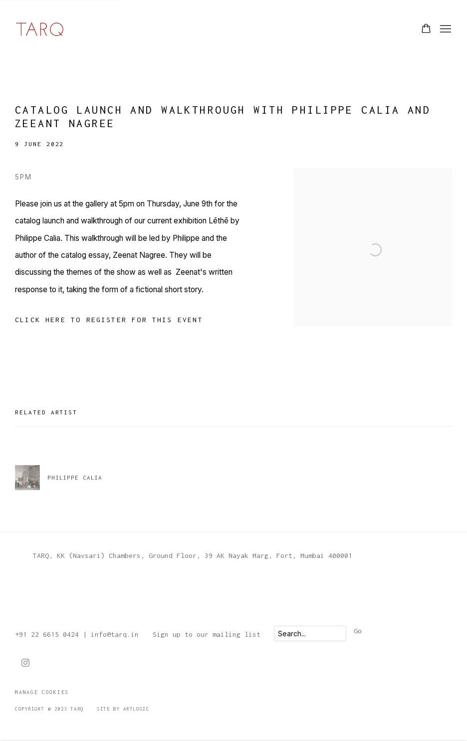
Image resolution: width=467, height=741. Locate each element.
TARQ (40, 29)
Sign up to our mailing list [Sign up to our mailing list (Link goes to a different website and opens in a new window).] (206, 634)
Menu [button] (444, 29)
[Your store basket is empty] (426, 29)
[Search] (310, 633)
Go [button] (358, 631)
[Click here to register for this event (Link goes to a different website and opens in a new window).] (109, 320)
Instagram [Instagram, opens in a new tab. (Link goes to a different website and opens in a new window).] (25, 663)
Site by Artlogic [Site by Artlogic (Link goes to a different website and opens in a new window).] (123, 709)
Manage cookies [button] (42, 692)
